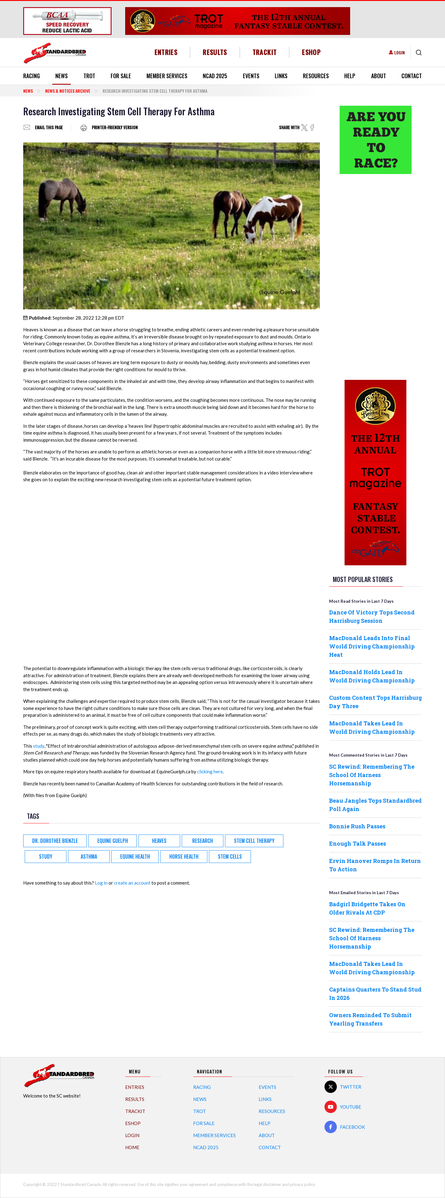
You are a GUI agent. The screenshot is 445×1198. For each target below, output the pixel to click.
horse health (183, 856)
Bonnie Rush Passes (357, 826)
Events (251, 76)
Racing (31, 76)
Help (349, 76)
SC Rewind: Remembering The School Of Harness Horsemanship (371, 775)
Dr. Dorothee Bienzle (55, 840)
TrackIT (264, 52)
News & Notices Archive (67, 90)
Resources (316, 76)
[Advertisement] (375, 276)
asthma (89, 856)
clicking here (210, 771)
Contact (411, 76)
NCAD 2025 (215, 76)
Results (215, 52)
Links (281, 76)
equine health (135, 856)
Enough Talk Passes (357, 843)
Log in (101, 883)
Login (399, 52)
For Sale (121, 76)
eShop (311, 52)
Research (202, 840)
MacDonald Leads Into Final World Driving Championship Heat (372, 646)
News (61, 76)
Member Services (166, 76)
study (38, 746)
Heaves (159, 840)
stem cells (230, 856)
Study (45, 856)
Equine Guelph (112, 840)
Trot (89, 76)
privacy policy (302, 1184)
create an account (132, 883)
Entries (166, 52)
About (378, 76)
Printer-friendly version (115, 127)
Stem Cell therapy (254, 840)
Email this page (49, 127)
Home (132, 1147)
